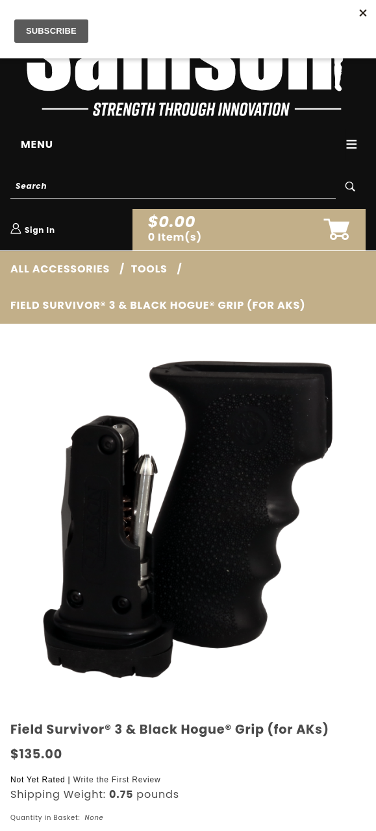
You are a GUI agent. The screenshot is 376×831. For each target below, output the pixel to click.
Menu (37, 144)
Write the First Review (117, 779)
